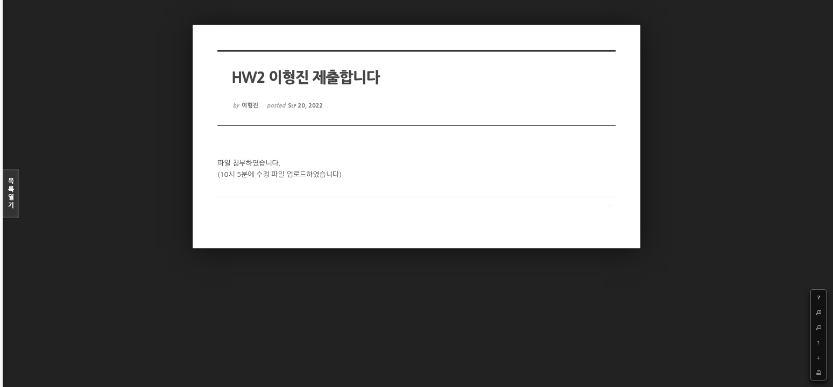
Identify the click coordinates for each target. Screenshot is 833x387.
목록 (11, 194)
